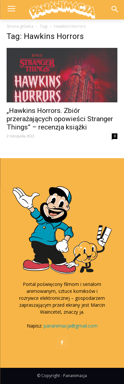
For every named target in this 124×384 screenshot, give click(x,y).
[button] (114, 10)
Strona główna (20, 26)
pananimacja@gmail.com (71, 326)
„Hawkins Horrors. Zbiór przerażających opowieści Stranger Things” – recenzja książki (60, 119)
